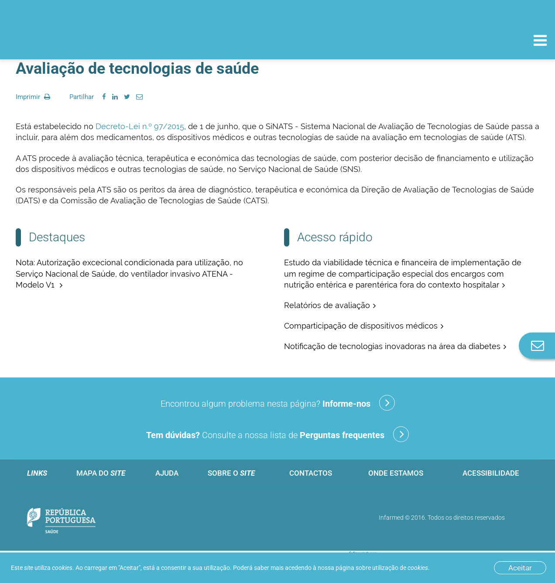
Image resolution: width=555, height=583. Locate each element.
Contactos (310, 473)
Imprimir (33, 97)
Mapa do (100, 473)
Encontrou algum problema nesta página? (278, 403)
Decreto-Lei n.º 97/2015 (140, 126)
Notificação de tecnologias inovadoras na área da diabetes (392, 346)
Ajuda (166, 473)
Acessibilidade (490, 473)
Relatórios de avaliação (327, 305)
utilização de (400, 567)
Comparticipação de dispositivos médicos (361, 325)
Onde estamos (395, 473)
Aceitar (520, 567)
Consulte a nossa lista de (277, 434)
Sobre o (231, 473)
